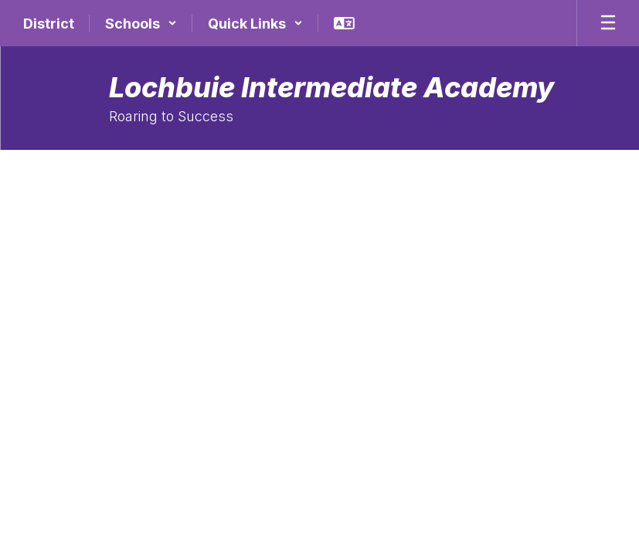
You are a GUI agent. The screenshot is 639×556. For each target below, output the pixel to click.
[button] (141, 23)
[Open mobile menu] (608, 23)
